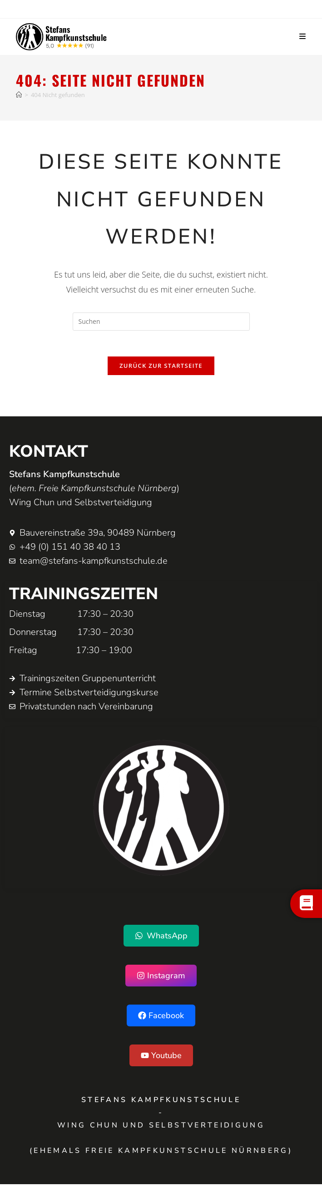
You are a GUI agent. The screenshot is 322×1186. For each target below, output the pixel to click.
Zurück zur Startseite (161, 367)
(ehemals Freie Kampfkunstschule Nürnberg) (161, 1152)
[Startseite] (19, 95)
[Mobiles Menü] (302, 37)
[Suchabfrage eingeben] (161, 321)
